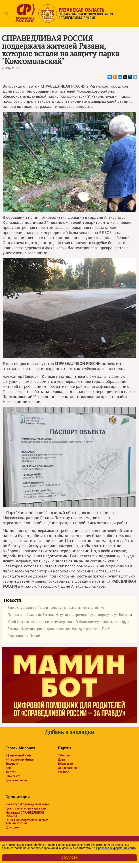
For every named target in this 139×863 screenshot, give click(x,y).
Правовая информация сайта (116, 848)
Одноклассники (16, 780)
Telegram (11, 763)
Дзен (8, 767)
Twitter (10, 772)
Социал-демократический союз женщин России (26, 821)
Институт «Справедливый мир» (27, 804)
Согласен (69, 857)
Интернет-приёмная (19, 759)
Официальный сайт (18, 755)
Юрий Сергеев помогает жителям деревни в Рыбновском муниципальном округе (67, 622)
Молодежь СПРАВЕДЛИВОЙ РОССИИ (24, 814)
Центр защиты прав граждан (25, 808)
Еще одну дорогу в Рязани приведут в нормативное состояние (54, 608)
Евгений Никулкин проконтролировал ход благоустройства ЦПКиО (57, 629)
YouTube (63, 772)
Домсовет (12, 827)
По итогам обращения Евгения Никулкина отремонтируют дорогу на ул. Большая (68, 615)
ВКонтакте (12, 776)
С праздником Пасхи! (22, 636)
